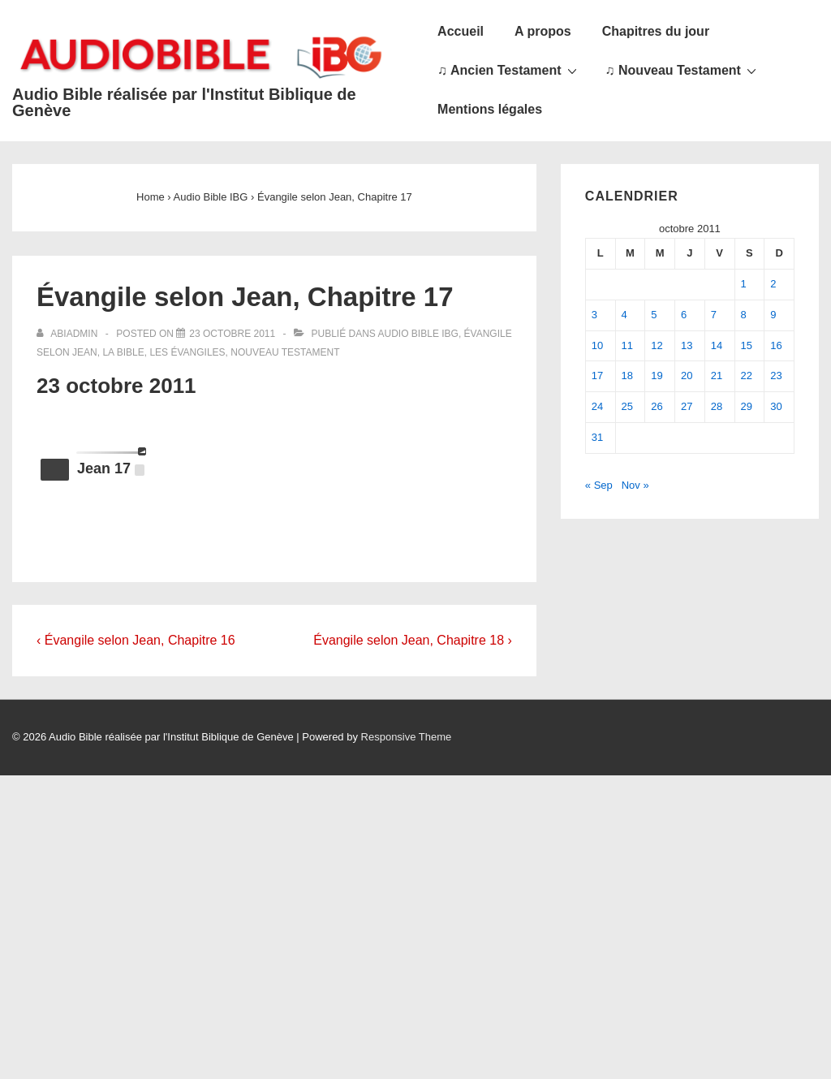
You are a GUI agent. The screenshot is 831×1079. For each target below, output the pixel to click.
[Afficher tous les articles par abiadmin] (69, 333)
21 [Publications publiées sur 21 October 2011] (716, 375)
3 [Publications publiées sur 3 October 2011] (594, 315)
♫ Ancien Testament (508, 69)
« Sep (599, 485)
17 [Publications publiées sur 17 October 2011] (597, 375)
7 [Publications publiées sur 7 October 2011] (714, 315)
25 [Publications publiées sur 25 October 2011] (627, 406)
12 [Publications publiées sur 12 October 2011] (656, 345)
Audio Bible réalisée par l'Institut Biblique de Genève (184, 102)
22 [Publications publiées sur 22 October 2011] (746, 375)
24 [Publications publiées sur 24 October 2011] (597, 406)
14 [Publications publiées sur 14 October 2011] (716, 345)
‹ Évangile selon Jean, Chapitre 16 (136, 640)
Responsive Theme (406, 737)
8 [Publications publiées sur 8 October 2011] (744, 315)
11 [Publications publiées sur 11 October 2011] (627, 345)
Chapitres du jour (655, 31)
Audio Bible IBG (418, 333)
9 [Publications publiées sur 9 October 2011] (773, 315)
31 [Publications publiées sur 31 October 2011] (597, 437)
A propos (543, 31)
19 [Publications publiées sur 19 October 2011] (656, 375)
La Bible (123, 352)
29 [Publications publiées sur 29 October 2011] (746, 406)
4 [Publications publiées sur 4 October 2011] (624, 315)
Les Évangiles (187, 352)
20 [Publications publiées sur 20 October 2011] (686, 375)
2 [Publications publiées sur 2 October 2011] (773, 284)
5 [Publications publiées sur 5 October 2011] (654, 315)
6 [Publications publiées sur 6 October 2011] (684, 315)
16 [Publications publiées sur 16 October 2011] (775, 345)
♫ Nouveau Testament (682, 69)
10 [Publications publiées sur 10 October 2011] (597, 345)
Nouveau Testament (284, 352)
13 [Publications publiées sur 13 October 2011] (686, 345)
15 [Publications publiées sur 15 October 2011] (746, 345)
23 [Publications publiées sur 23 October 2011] (775, 375)
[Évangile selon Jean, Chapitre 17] (232, 333)
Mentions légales (489, 109)
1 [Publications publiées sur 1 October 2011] (744, 284)
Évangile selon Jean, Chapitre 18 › (412, 640)
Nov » (635, 485)
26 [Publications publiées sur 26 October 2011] (656, 406)
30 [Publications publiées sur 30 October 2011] (775, 406)
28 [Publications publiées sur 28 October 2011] (716, 406)
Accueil (460, 31)
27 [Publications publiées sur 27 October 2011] (686, 406)
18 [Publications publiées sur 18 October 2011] (627, 375)
